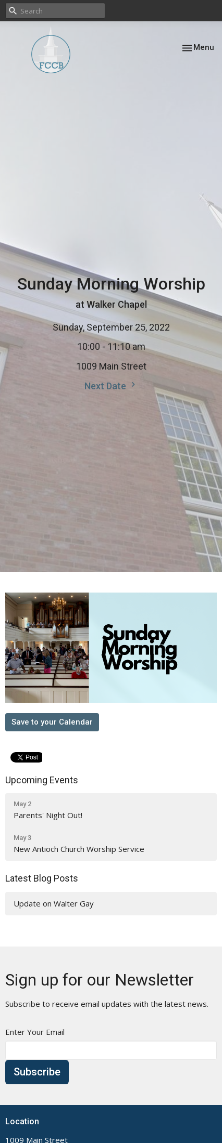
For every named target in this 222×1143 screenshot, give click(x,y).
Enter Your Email (35, 1032)
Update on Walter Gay (54, 903)
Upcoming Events (41, 779)
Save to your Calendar (52, 722)
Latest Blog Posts (41, 878)
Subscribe (37, 1072)
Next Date (111, 385)
